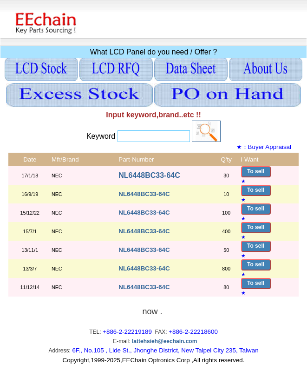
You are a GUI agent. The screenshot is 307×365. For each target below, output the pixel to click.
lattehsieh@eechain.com (164, 341)
